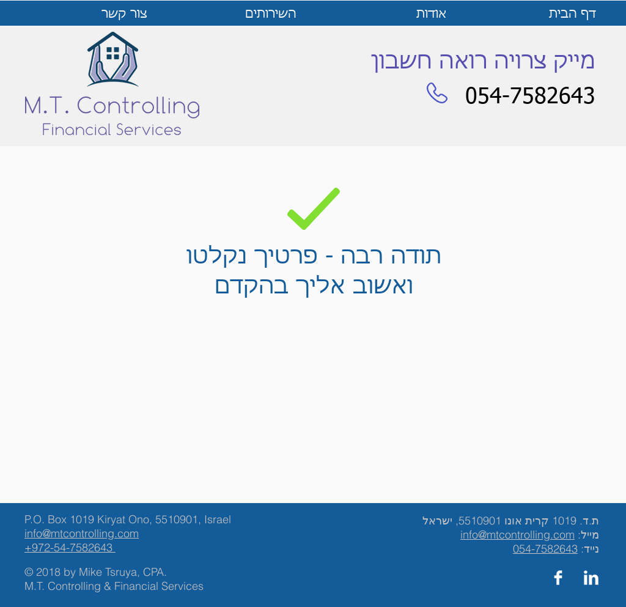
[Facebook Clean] (558, 577)
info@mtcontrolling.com (517, 535)
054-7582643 (545, 549)
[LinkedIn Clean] (591, 577)
